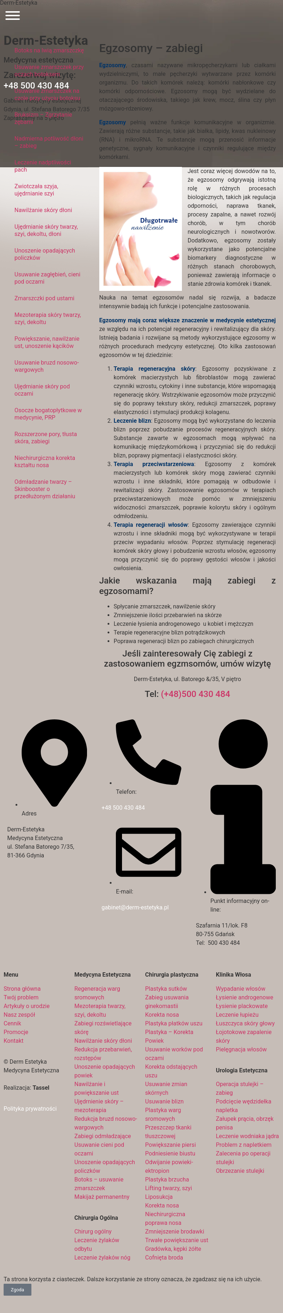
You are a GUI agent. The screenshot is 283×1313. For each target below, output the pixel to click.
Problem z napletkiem (243, 1144)
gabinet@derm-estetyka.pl (135, 907)
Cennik (12, 1023)
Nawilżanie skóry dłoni (43, 210)
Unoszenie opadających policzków (44, 254)
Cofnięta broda (164, 1257)
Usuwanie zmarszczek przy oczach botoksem (49, 71)
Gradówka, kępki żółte (173, 1248)
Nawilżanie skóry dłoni (103, 1040)
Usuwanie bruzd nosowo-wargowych (46, 366)
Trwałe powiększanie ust (176, 1240)
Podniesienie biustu (170, 1153)
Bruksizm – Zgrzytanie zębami (43, 118)
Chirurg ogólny (93, 1231)
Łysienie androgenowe (244, 997)
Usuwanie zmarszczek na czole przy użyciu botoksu (47, 94)
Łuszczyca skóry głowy (245, 1023)
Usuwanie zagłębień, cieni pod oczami (47, 278)
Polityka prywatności (30, 1108)
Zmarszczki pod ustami (44, 298)
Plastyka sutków (166, 988)
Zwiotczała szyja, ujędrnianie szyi (36, 190)
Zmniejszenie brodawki (174, 1231)
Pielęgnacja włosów (241, 1049)
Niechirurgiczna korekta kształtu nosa (44, 462)
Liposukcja (159, 1196)
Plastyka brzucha (167, 1179)
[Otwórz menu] (12, 17)
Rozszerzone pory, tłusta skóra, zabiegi (45, 438)
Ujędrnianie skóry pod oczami (42, 390)
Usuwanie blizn (164, 1101)
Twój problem (21, 997)
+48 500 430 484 (123, 807)
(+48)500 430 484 (195, 694)
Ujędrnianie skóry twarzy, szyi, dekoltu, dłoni (46, 230)
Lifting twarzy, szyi (168, 1188)
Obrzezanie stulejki (240, 1170)
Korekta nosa (162, 1014)
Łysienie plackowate (242, 1006)
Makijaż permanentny (102, 1196)
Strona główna (22, 988)
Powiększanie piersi (170, 1144)
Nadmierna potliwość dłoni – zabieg (48, 142)
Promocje (16, 1032)
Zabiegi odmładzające (102, 1136)
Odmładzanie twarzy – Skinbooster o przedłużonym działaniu (44, 489)
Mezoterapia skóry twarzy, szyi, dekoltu (47, 318)
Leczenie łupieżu (237, 1014)
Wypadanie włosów (240, 988)
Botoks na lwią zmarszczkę (49, 50)
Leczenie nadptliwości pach (42, 166)
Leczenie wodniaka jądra (247, 1136)
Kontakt (13, 1040)
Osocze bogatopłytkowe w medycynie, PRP (48, 414)
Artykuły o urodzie (27, 1006)
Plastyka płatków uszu (174, 1023)
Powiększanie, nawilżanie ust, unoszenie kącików (46, 342)
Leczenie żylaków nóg (102, 1257)
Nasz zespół (19, 1014)
